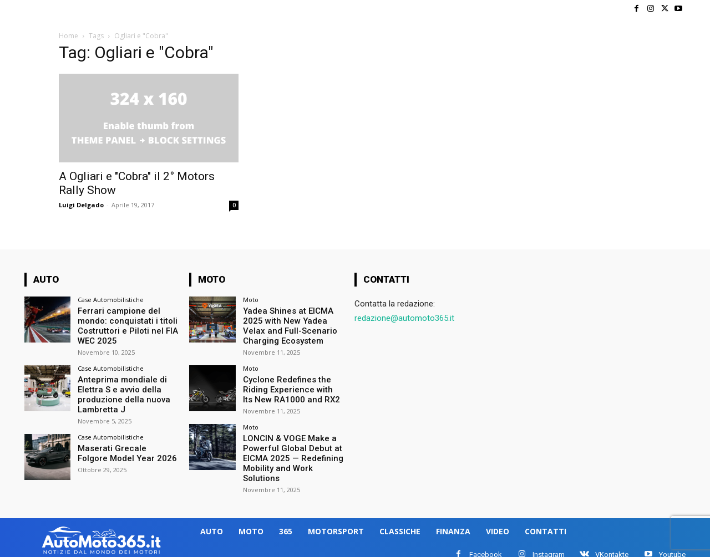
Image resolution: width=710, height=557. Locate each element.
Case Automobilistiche (111, 300)
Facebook (485, 547)
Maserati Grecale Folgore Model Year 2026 (124, 447)
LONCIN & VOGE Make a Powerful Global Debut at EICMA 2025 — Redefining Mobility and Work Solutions (288, 453)
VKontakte (611, 547)
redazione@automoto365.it (404, 318)
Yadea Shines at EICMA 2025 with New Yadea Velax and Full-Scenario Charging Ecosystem (291, 324)
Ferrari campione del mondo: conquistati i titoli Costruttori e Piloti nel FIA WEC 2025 (124, 324)
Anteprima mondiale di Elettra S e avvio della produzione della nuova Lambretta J (121, 390)
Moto (250, 300)
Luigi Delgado (81, 205)
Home (68, 35)
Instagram (548, 547)
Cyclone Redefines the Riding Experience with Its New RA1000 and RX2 (289, 386)
